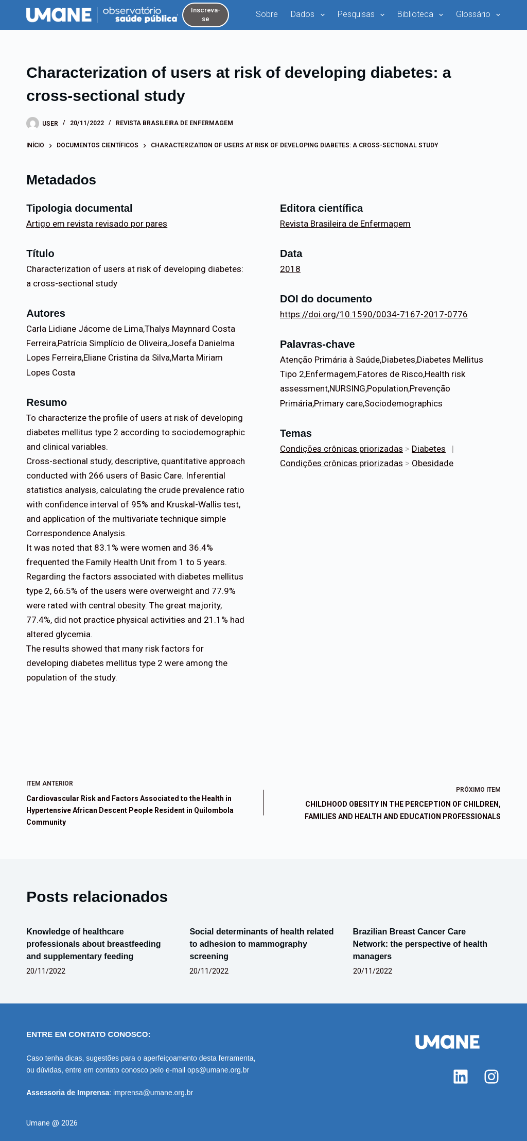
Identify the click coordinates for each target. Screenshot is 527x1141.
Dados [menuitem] (309, 15)
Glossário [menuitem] (480, 15)
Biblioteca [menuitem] (422, 15)
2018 (290, 269)
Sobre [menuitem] (267, 14)
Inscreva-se (205, 14)
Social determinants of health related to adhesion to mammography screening (261, 944)
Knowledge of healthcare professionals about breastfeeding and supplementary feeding (93, 944)
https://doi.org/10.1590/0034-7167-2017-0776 (374, 314)
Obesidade (432, 463)
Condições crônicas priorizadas (341, 449)
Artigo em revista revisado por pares (96, 223)
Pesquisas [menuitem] (363, 15)
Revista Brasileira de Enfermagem (174, 123)
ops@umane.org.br (218, 1070)
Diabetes (429, 449)
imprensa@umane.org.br (153, 1092)
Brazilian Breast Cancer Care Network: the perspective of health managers (420, 944)
